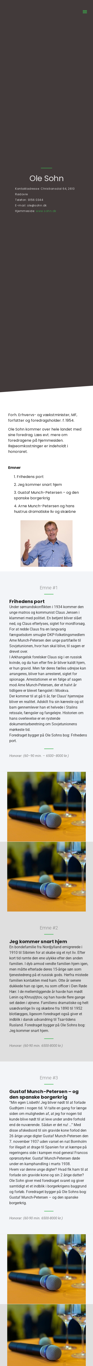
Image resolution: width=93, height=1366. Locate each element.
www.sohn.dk (46, 211)
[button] (84, 11)
